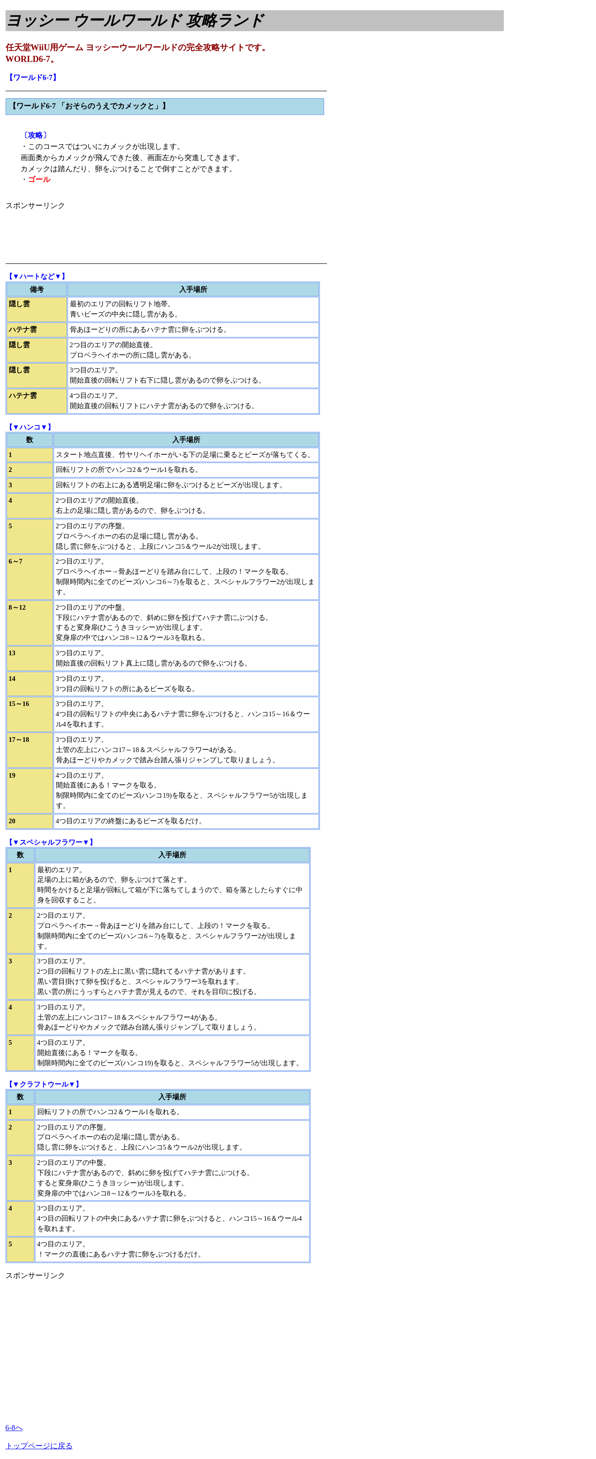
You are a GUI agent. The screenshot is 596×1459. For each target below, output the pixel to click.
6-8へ (14, 1428)
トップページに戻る (39, 1446)
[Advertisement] (175, 232)
